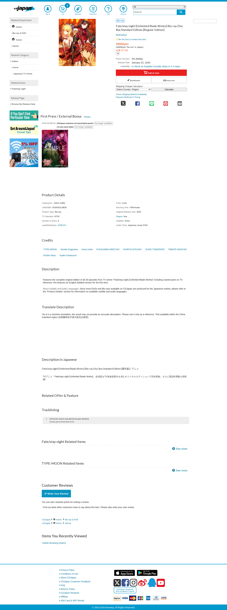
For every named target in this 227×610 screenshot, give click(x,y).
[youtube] (161, 583)
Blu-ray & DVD (71, 519)
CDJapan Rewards (70, 593)
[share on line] (152, 102)
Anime (59, 519)
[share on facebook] (138, 102)
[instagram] (133, 582)
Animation (121, 34)
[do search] (181, 12)
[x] (117, 583)
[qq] (151, 582)
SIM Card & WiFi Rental (72, 600)
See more (181, 448)
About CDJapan (68, 577)
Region (119, 216)
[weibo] (142, 582)
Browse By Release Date (23, 104)
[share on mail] (180, 102)
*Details (86, 117)
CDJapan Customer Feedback (75, 581)
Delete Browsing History (54, 543)
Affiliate (64, 596)
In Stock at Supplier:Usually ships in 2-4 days (156, 66)
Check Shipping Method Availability (131, 94)
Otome (68, 523)
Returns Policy (68, 589)
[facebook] (125, 582)
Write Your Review (56, 493)
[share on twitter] (123, 102)
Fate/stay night (19, 89)
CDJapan (46, 519)
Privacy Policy (67, 570)
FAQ (63, 585)
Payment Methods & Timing (128, 97)
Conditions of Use (69, 574)
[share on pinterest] (166, 102)
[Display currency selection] (117, 53)
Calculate (169, 89)
